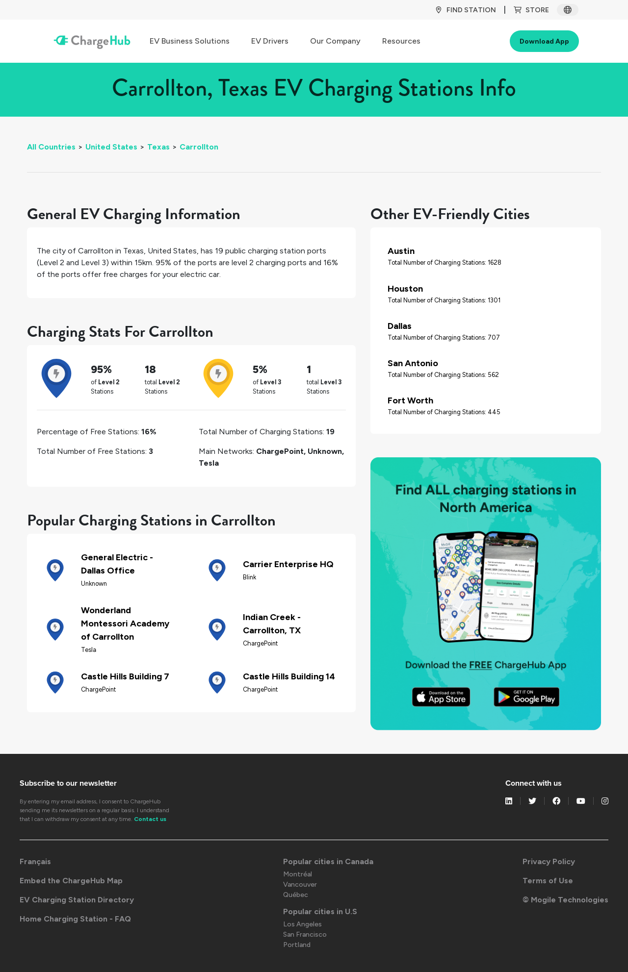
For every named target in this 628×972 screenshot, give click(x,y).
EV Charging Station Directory (77, 899)
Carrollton (199, 146)
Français (35, 861)
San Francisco (305, 934)
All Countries (51, 146)
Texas (158, 146)
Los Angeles (302, 924)
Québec (295, 895)
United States (111, 146)
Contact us (150, 819)
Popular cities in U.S (320, 911)
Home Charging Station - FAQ (75, 918)
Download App (544, 41)
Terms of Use (548, 880)
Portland (297, 945)
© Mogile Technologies (565, 899)
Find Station (465, 10)
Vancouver (300, 884)
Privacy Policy (549, 861)
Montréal (297, 874)
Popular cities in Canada (328, 861)
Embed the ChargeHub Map (71, 880)
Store (531, 10)
